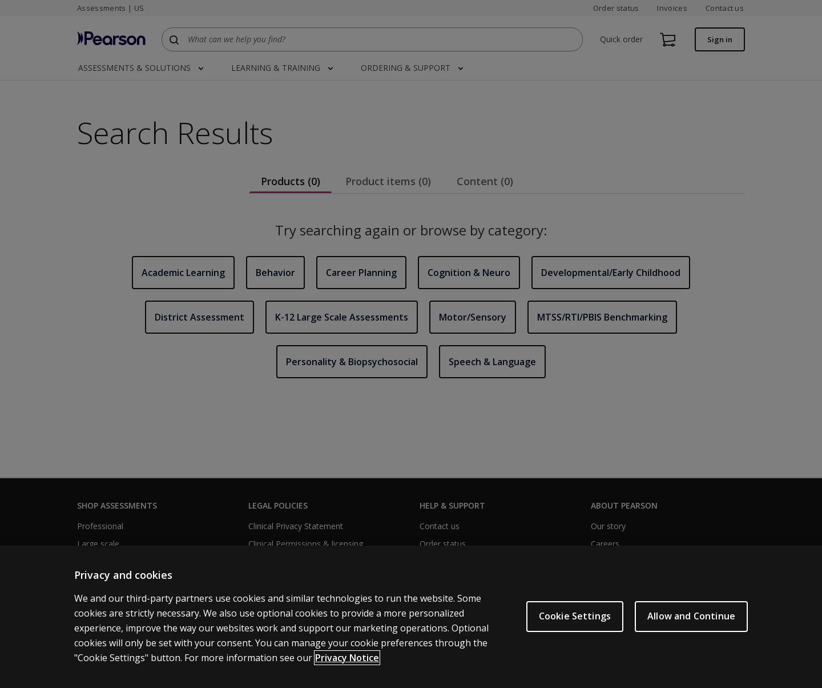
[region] (411, 617)
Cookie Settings (575, 616)
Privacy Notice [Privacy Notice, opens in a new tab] (347, 657)
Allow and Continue (691, 616)
